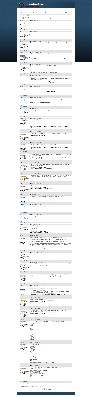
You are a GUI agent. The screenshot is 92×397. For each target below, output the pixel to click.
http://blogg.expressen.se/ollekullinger (46, 53)
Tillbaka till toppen (23, 29)
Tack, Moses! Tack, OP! (51, 82)
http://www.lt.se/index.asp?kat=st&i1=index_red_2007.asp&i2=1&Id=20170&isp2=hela (48, 239)
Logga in (27, 6)
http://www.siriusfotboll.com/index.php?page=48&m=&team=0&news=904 (49, 110)
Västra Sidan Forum (35, 4)
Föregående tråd (61, 12)
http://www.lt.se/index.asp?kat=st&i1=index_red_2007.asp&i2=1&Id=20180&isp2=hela (48, 241)
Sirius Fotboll (45, 12)
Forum (37, 6)
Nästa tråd (68, 12)
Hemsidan (32, 6)
